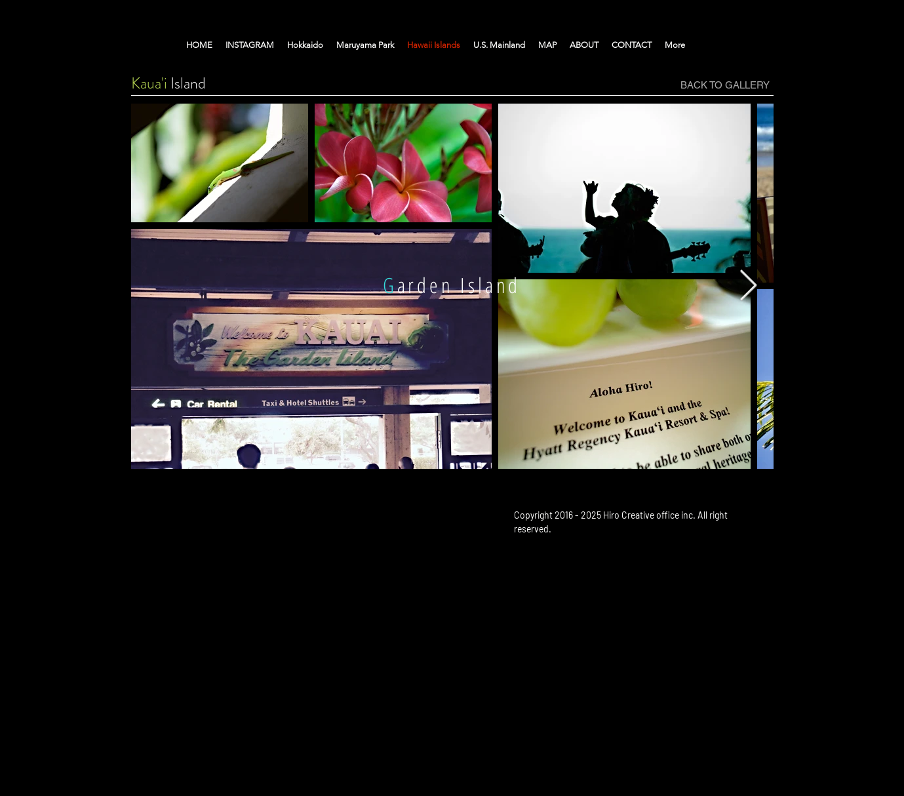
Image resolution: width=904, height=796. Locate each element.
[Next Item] (748, 286)
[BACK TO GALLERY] (725, 84)
